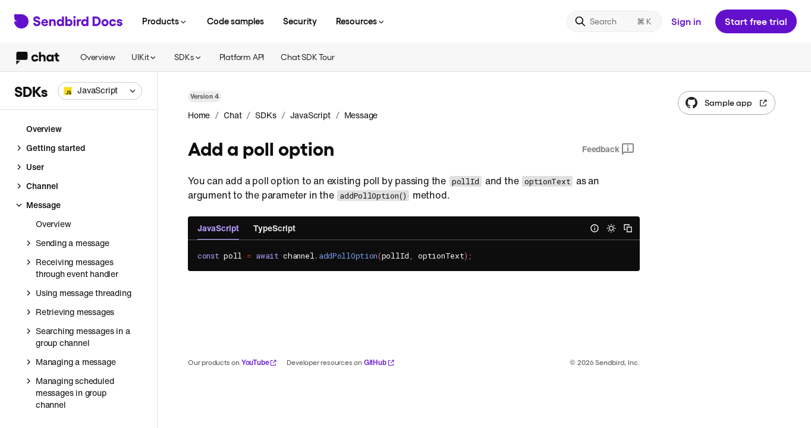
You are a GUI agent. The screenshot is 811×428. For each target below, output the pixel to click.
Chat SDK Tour (307, 57)
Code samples (235, 20)
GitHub (379, 362)
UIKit (144, 57)
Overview (97, 57)
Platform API (242, 57)
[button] (100, 90)
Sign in (686, 21)
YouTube (259, 362)
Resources (361, 20)
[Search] (614, 21)
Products (165, 20)
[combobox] (100, 90)
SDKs (188, 57)
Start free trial (756, 21)
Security (300, 20)
